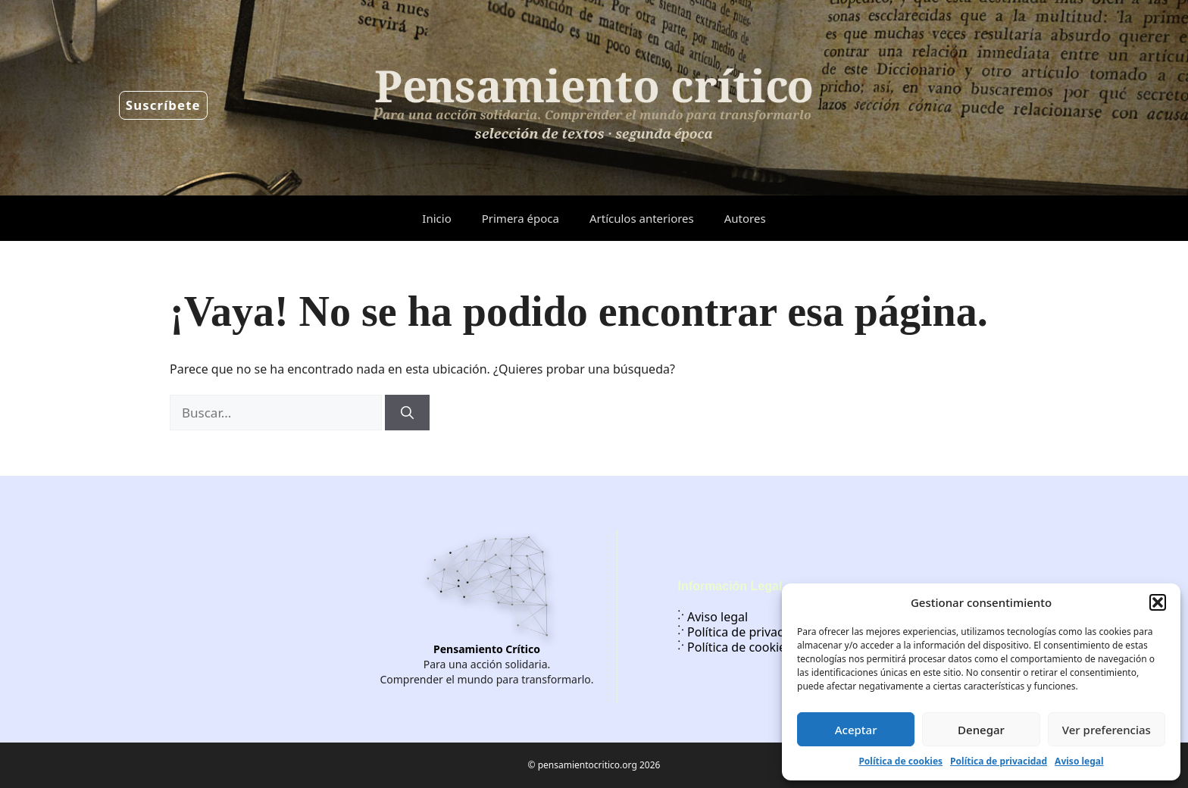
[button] (1157, 602)
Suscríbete (163, 105)
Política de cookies (900, 761)
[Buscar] (407, 413)
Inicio (436, 218)
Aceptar (856, 729)
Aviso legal (1079, 761)
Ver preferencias (1106, 729)
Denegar (981, 729)
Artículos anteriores (641, 218)
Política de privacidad (998, 761)
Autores (745, 218)
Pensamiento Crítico (486, 649)
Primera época (520, 218)
